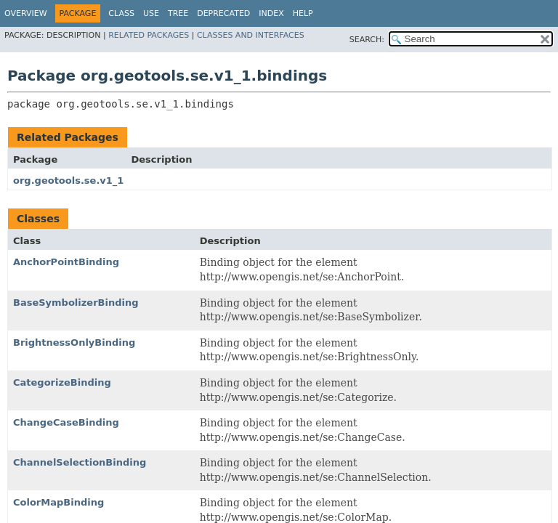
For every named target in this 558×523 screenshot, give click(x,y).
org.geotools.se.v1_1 (68, 180)
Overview (25, 13)
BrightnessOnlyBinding (74, 342)
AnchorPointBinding (66, 261)
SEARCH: (366, 39)
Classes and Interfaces (250, 35)
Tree (178, 13)
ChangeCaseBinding (66, 422)
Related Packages (148, 35)
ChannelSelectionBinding (79, 462)
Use (151, 13)
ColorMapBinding (58, 502)
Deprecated (223, 13)
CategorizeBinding (62, 382)
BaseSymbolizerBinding (76, 302)
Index (271, 13)
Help (303, 13)
